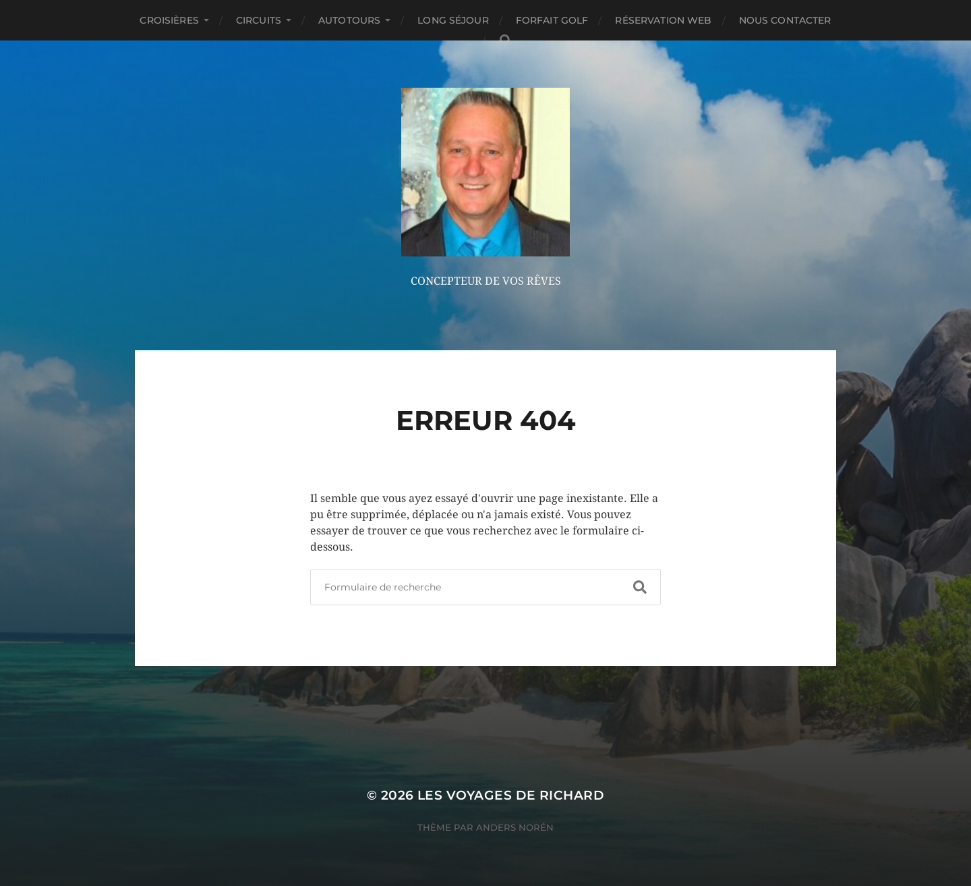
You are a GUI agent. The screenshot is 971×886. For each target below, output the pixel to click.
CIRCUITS (258, 20)
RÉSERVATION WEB (663, 20)
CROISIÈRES (169, 20)
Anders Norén (515, 827)
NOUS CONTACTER (785, 20)
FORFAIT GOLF (552, 20)
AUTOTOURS (349, 20)
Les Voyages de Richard (510, 795)
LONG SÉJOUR (453, 20)
